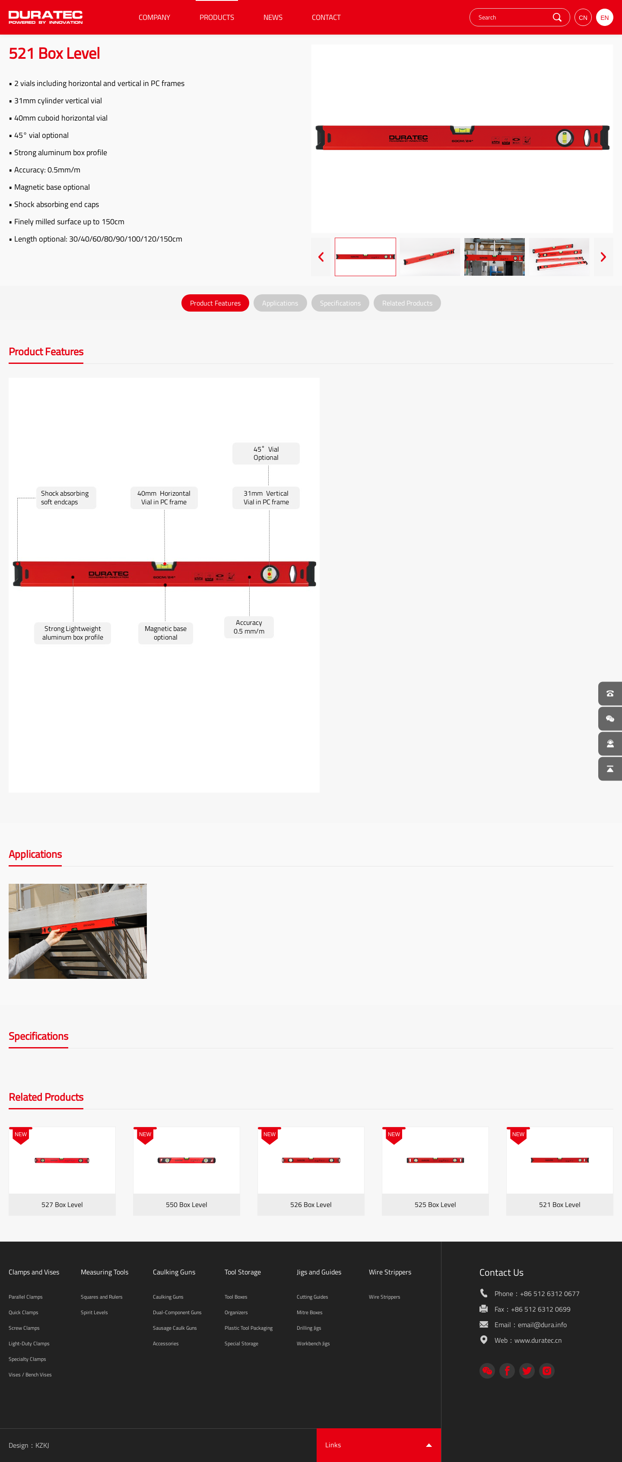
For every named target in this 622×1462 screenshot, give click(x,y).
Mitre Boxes (310, 1312)
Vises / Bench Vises (30, 1374)
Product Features (215, 303)
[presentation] (320, 257)
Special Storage (241, 1343)
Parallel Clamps (26, 1297)
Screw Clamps (24, 1328)
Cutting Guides (312, 1297)
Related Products (407, 303)
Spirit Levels (94, 1312)
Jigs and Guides (319, 1272)
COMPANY (154, 17)
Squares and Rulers (102, 1297)
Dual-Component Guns (177, 1312)
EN (604, 17)
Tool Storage (243, 1272)
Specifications (340, 303)
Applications (280, 303)
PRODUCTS (217, 17)
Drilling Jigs (309, 1328)
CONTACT (326, 17)
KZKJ (42, 1445)
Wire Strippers (390, 1272)
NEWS (272, 17)
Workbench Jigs (313, 1343)
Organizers (236, 1312)
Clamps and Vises (34, 1272)
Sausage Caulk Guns (175, 1328)
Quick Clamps (23, 1312)
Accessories (166, 1343)
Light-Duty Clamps (29, 1343)
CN (583, 17)
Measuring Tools (104, 1272)
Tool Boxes (236, 1297)
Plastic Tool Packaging (249, 1328)
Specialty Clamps (27, 1359)
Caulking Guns (174, 1272)
